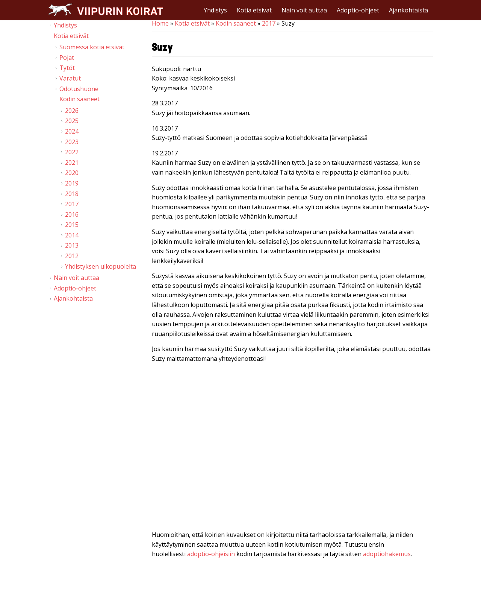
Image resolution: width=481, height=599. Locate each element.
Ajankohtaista (408, 10)
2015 (72, 224)
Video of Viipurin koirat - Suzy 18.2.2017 (292, 448)
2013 (72, 245)
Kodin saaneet (236, 23)
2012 (72, 256)
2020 (72, 173)
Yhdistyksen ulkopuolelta (100, 266)
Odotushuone (78, 89)
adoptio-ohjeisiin (211, 554)
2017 (268, 23)
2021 (72, 162)
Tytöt (67, 68)
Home (160, 23)
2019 (72, 183)
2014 (72, 235)
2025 (72, 121)
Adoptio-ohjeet (358, 10)
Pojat (66, 57)
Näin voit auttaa (304, 10)
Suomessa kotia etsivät (91, 47)
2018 (72, 194)
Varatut (70, 78)
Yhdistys (215, 10)
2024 (72, 131)
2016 (72, 214)
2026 (72, 110)
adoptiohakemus (387, 554)
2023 (72, 142)
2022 (72, 152)
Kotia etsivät (254, 10)
